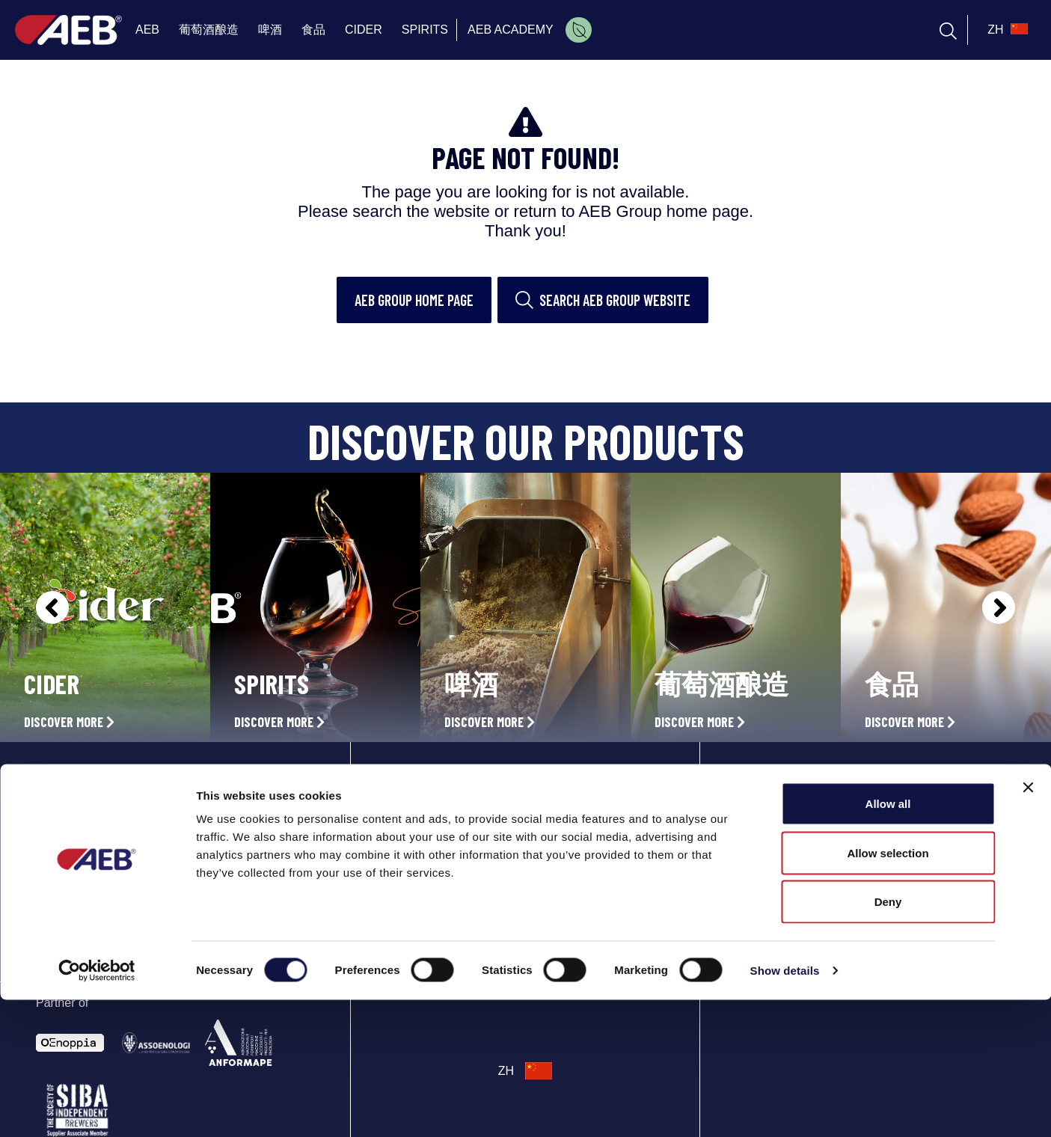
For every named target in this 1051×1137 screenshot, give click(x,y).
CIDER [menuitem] (363, 29)
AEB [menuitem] (147, 29)
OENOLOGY (416, 805)
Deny (888, 1038)
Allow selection (887, 990)
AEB (397, 772)
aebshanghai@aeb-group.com (809, 881)
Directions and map (783, 843)
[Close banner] (1028, 924)
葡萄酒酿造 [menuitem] (209, 29)
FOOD (401, 871)
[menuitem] (579, 30)
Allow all (888, 940)
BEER (401, 838)
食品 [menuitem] (313, 29)
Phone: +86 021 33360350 (796, 862)
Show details (785, 1107)
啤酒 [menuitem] (270, 29)
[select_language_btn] (1006, 29)
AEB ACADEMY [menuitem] (511, 29)
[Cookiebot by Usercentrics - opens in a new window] (96, 1108)
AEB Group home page (414, 300)
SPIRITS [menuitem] (425, 29)
